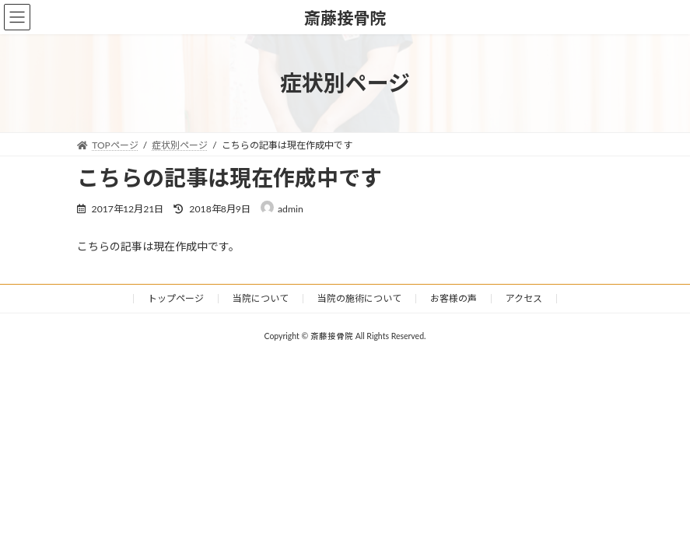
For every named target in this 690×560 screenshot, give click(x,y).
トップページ (176, 298)
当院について (261, 298)
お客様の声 (453, 298)
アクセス (524, 298)
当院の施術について (359, 298)
